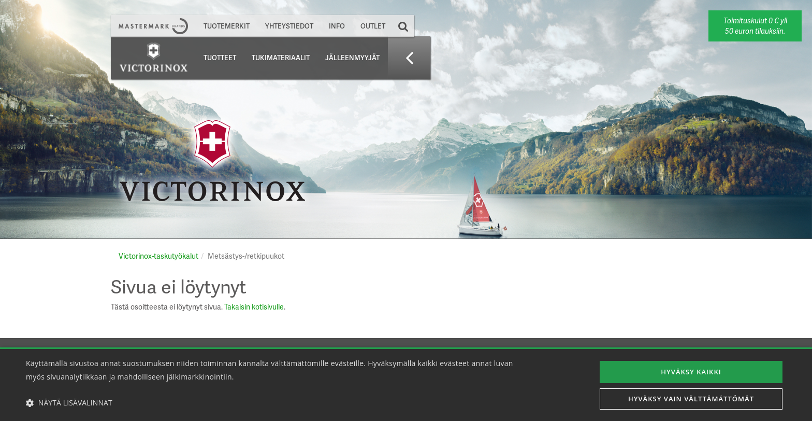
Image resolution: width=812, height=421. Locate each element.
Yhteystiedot (289, 26)
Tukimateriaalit (281, 57)
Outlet (372, 26)
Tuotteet (220, 57)
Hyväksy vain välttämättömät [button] (691, 399)
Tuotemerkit (227, 26)
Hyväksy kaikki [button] (691, 370)
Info (337, 26)
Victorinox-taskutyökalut (158, 256)
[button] (273, 402)
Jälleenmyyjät (352, 57)
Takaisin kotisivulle (254, 307)
